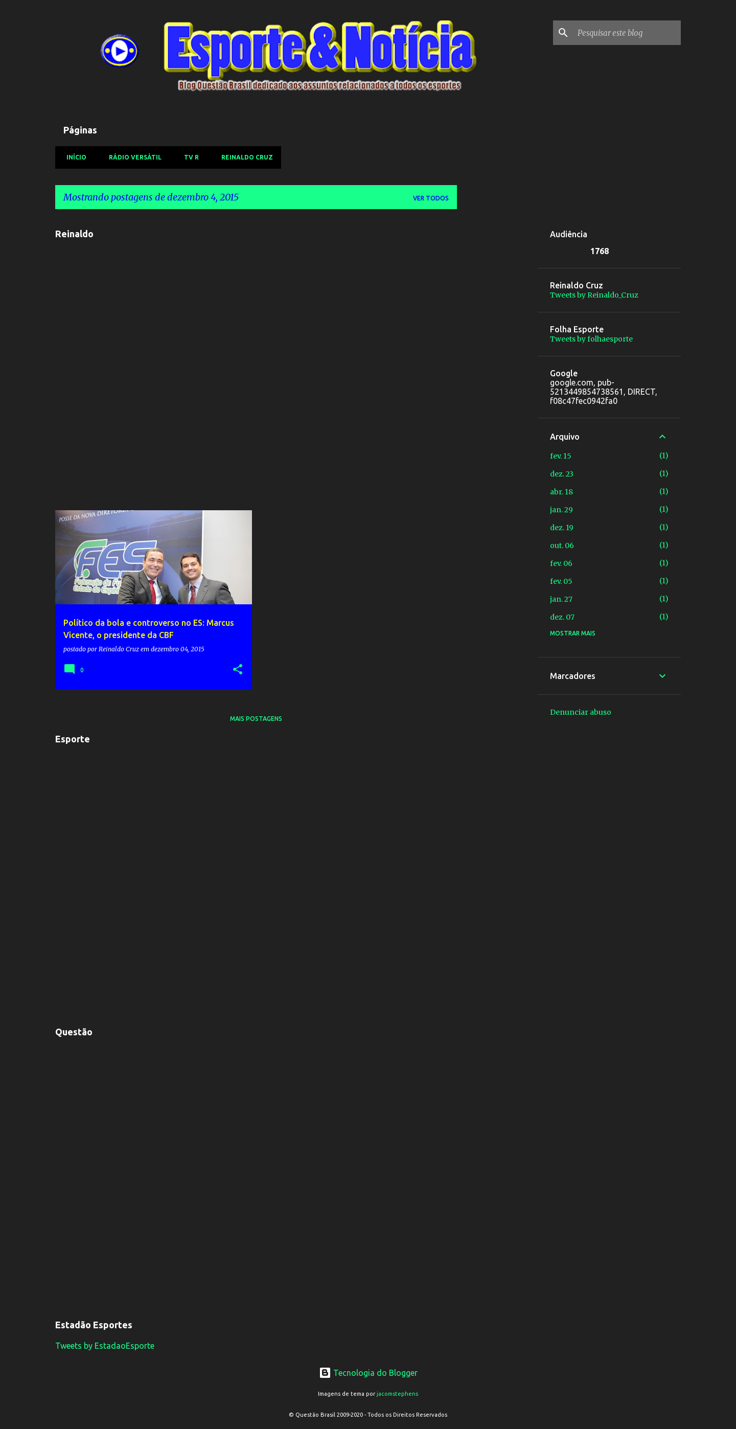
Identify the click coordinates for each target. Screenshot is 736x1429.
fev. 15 (560, 456)
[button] (238, 670)
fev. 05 (561, 581)
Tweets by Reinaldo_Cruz (594, 295)
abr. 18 (561, 491)
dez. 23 (561, 474)
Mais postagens (256, 718)
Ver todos (431, 198)
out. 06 (562, 545)
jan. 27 (561, 599)
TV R (188, 157)
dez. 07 (562, 617)
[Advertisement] (497, 370)
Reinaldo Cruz (244, 157)
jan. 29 (561, 509)
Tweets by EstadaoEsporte (104, 1345)
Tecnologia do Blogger (368, 1372)
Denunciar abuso (580, 712)
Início (73, 157)
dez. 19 (561, 527)
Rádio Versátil (132, 157)
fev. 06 (561, 563)
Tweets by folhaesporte (591, 339)
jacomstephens (397, 1394)
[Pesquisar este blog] (627, 32)
